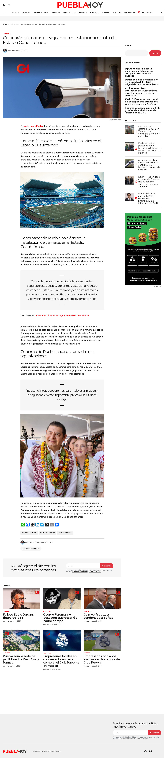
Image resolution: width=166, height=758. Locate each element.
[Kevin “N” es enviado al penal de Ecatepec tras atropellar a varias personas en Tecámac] (129, 180)
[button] (4, 12)
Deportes (7, 33)
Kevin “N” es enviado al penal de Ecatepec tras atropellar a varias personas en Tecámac (141, 101)
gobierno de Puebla (33, 126)
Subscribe (106, 566)
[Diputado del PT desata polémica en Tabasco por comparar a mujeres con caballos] (129, 129)
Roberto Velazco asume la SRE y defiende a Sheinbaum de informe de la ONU (142, 110)
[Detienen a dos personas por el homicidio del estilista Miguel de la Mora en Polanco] (129, 146)
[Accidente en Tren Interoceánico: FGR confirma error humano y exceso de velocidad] (129, 163)
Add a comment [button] (32, 549)
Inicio (5, 24)
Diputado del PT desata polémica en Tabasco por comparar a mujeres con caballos (139, 72)
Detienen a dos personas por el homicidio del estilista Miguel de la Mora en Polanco (141, 82)
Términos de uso (95, 572)
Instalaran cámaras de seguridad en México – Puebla (62, 315)
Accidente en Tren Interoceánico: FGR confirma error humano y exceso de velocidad (141, 92)
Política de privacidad (79, 572)
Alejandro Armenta (29, 532)
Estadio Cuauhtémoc (47, 532)
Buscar (128, 46)
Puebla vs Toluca (65, 532)
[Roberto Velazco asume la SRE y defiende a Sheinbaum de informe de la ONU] (129, 197)
